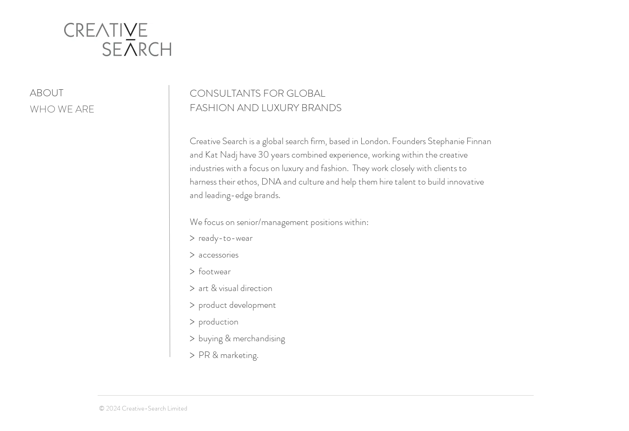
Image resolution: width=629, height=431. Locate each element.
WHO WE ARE (62, 109)
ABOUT (46, 93)
